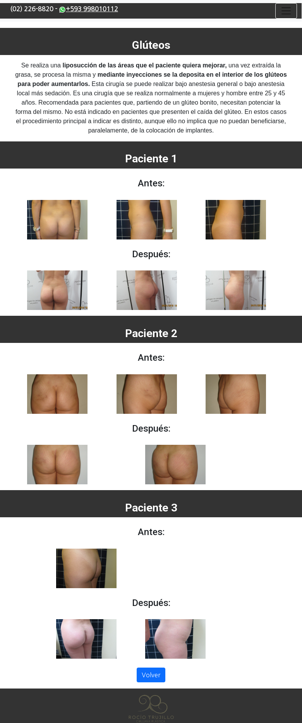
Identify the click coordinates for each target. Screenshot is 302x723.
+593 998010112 (88, 9)
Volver (151, 675)
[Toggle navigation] (286, 11)
